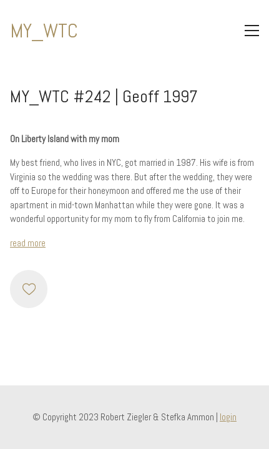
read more (28, 243)
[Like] (28, 288)
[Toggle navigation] (252, 30)
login (228, 417)
